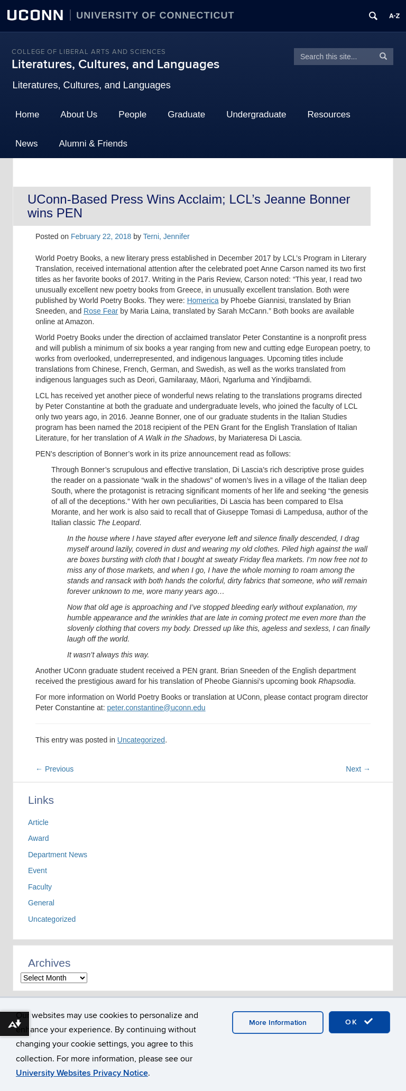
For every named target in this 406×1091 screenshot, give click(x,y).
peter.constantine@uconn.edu (156, 707)
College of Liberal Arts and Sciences (89, 52)
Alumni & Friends (93, 144)
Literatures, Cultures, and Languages (115, 64)
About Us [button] (78, 114)
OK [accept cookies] (359, 1021)
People (132, 114)
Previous (54, 769)
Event (37, 870)
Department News (57, 854)
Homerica (203, 300)
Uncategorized (141, 740)
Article (38, 822)
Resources (329, 114)
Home (27, 114)
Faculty (40, 887)
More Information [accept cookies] (278, 1022)
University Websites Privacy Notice (82, 1073)
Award (38, 838)
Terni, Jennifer (166, 236)
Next (358, 769)
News (26, 144)
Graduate (186, 114)
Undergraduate (256, 114)
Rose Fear (101, 311)
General (41, 903)
